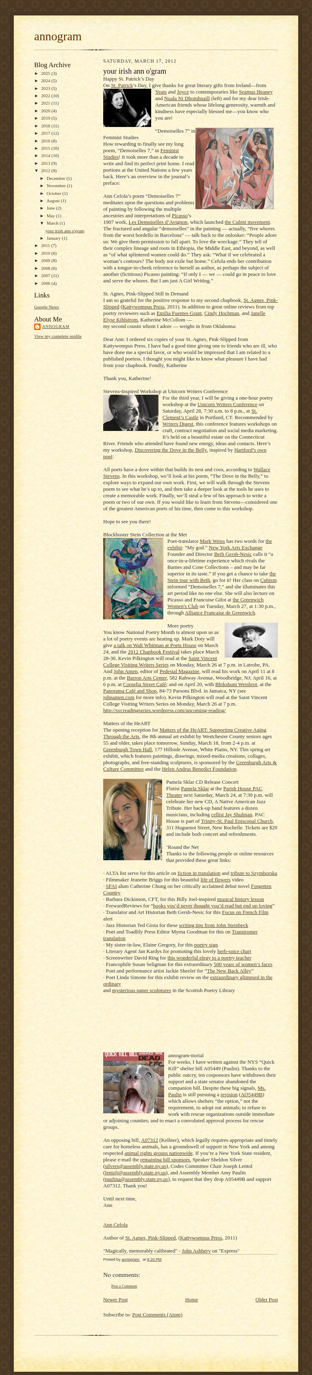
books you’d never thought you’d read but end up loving (213, 906)
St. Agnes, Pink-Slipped (150, 1238)
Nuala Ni (174, 98)
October (55, 193)
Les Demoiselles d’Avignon (157, 222)
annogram (58, 36)
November (57, 185)
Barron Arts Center (147, 678)
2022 (46, 95)
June (51, 207)
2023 (46, 88)
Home (191, 1299)
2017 (46, 133)
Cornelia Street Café (144, 684)
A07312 (149, 1140)
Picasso (180, 215)
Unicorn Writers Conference (227, 404)
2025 (46, 73)
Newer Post (115, 1299)
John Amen (126, 671)
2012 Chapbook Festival (154, 652)
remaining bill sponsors (165, 1159)
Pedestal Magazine (179, 671)
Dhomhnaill (197, 98)
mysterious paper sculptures (141, 990)
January (54, 238)
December (57, 178)
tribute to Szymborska (254, 873)
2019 (46, 118)
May (51, 215)
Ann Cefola (115, 1225)
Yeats (161, 92)
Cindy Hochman (221, 313)
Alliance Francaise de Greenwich (220, 613)
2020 (46, 110)
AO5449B (251, 1094)
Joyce (183, 92)
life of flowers (216, 880)
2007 (46, 275)
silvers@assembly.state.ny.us (135, 1166)
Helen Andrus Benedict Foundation (199, 769)
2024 (46, 80)
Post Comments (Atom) (157, 1315)
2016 (46, 140)
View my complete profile (58, 336)
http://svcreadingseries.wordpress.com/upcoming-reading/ (164, 710)
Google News (46, 306)
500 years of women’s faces (243, 964)
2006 (46, 283)
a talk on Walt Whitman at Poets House (155, 645)
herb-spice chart (234, 951)
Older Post (267, 1299)
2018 (46, 125)
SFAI (111, 886)
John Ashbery (196, 1251)
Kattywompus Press (143, 307)
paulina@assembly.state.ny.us (136, 1179)
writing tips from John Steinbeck (213, 925)
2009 (46, 260)
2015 (46, 148)
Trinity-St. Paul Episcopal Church (237, 821)
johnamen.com (118, 697)
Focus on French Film (245, 912)
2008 (46, 268)
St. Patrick (122, 85)
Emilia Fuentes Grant (179, 313)
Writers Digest (177, 424)
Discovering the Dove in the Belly (171, 450)
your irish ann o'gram (65, 230)
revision (229, 1094)
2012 (46, 170)
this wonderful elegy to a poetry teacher (209, 958)
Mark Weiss (212, 541)
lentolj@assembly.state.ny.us (135, 1173)
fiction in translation (199, 873)
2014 (46, 155)
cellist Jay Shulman (231, 814)
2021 (46, 103)
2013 (46, 163)
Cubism (268, 580)
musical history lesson (240, 899)
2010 (46, 253)
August (54, 200)
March (53, 223)
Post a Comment (124, 1286)
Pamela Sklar (195, 788)
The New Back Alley (229, 971)
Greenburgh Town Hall (127, 749)
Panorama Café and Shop (130, 691)
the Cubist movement (247, 222)
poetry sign (206, 945)
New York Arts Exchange (235, 547)
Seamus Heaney (256, 92)
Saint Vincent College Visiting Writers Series (160, 661)
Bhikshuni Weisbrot (236, 684)
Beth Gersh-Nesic (233, 554)
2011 (46, 245)
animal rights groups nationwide (158, 1153)
